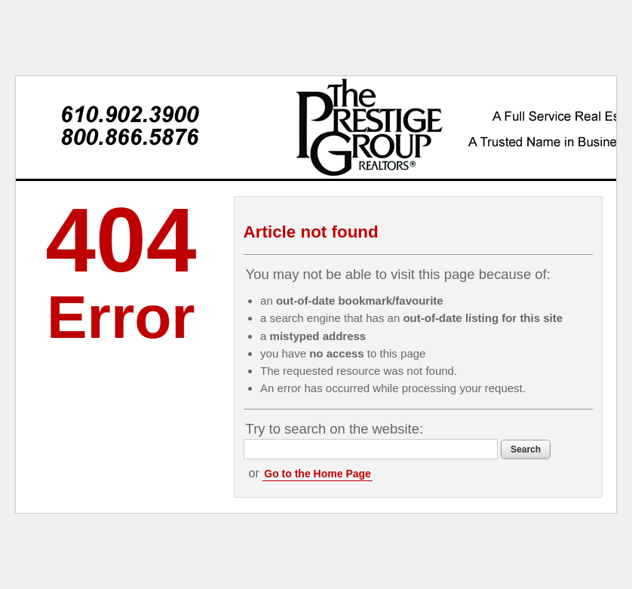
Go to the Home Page (317, 474)
